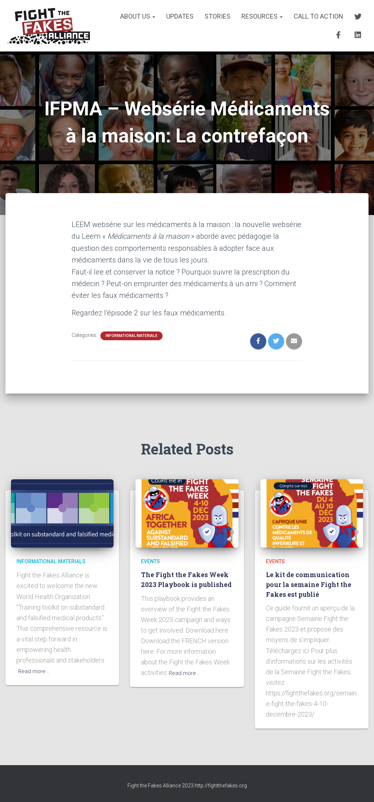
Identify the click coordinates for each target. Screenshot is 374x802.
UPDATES (180, 16)
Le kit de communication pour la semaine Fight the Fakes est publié (310, 584)
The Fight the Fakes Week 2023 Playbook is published (181, 584)
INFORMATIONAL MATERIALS (131, 336)
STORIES (217, 16)
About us (137, 16)
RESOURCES (262, 16)
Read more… (35, 671)
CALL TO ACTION (318, 16)
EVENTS (152, 561)
